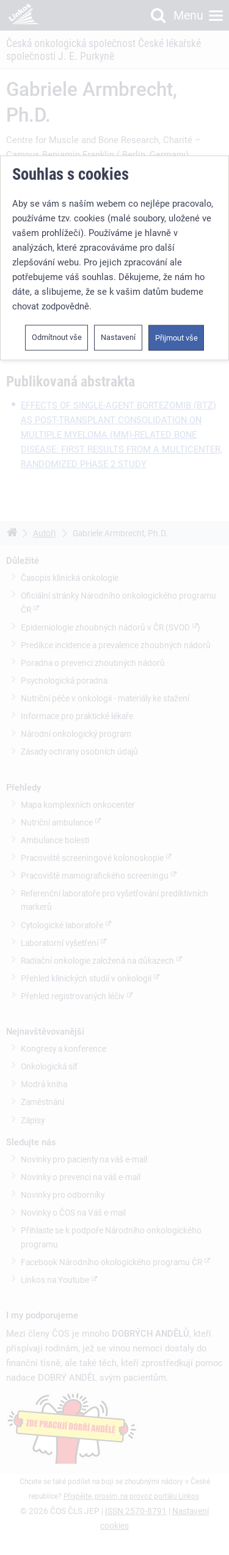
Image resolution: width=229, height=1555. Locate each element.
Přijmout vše (176, 333)
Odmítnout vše (57, 332)
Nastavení (118, 332)
